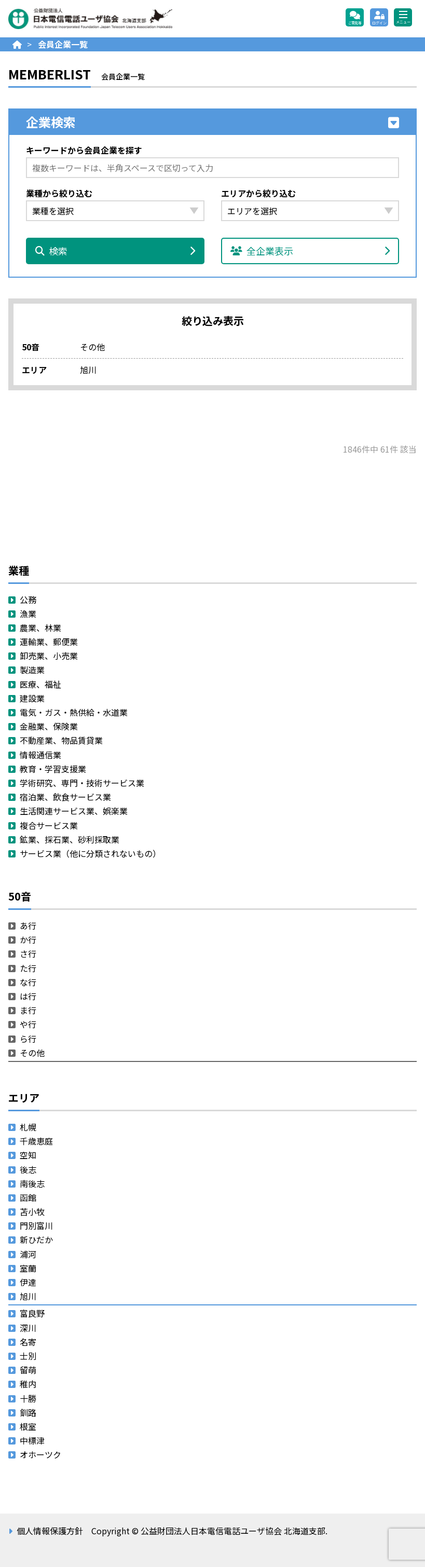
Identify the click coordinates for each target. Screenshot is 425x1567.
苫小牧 (32, 1211)
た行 (28, 968)
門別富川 (36, 1225)
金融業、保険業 (49, 726)
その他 (32, 1052)
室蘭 (28, 1268)
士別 (28, 1356)
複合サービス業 (49, 825)
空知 (28, 1155)
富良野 (32, 1313)
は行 (28, 996)
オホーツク (40, 1454)
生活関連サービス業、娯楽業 (74, 811)
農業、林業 (40, 627)
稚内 (28, 1384)
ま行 (28, 1010)
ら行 (28, 1038)
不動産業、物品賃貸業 (61, 740)
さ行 (28, 953)
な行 (28, 982)
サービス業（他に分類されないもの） (90, 853)
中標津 (32, 1440)
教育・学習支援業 (53, 768)
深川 (28, 1327)
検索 (115, 250)
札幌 (28, 1127)
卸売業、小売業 (49, 655)
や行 (28, 1024)
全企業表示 (310, 250)
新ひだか (36, 1239)
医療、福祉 (40, 684)
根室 (28, 1426)
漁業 (28, 613)
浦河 (28, 1254)
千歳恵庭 (36, 1141)
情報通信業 (40, 754)
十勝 (28, 1398)
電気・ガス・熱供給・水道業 (74, 712)
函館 (28, 1197)
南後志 (32, 1183)
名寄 (28, 1342)
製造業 (32, 669)
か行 (28, 939)
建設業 (32, 698)
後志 (28, 1169)
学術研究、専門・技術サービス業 (82, 782)
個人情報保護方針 (50, 1530)
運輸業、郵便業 (49, 641)
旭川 (28, 1296)
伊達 (28, 1282)
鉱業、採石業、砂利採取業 (69, 839)
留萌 (28, 1370)
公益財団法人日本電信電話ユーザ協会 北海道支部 (119, 18)
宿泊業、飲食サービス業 (65, 797)
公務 (28, 599)
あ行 (28, 925)
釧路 (28, 1412)
